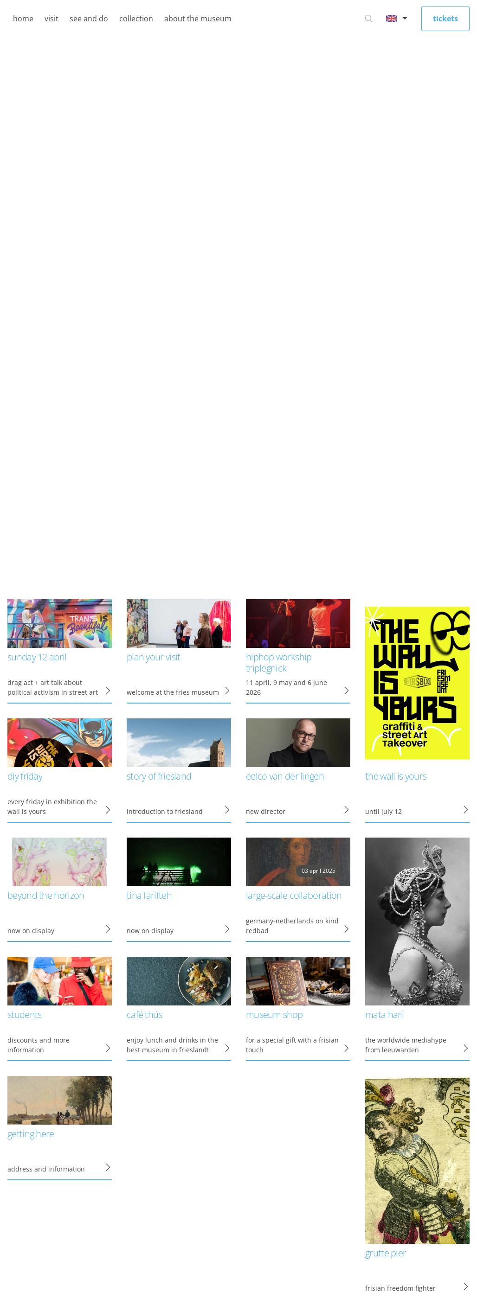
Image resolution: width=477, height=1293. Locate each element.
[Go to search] (369, 18)
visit (51, 18)
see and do (89, 18)
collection (136, 18)
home (23, 18)
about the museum (198, 18)
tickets (445, 18)
